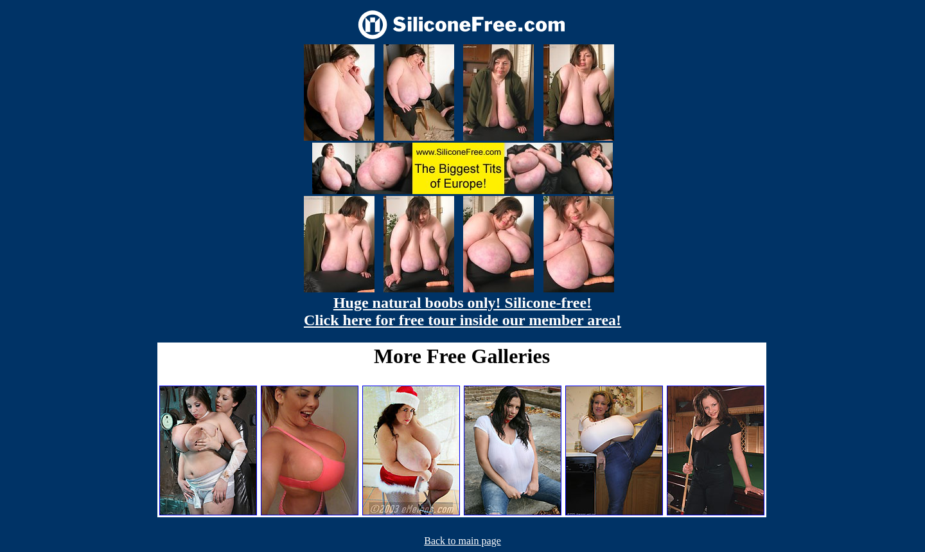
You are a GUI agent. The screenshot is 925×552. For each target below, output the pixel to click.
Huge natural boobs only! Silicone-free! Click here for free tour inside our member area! (462, 311)
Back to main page (462, 540)
